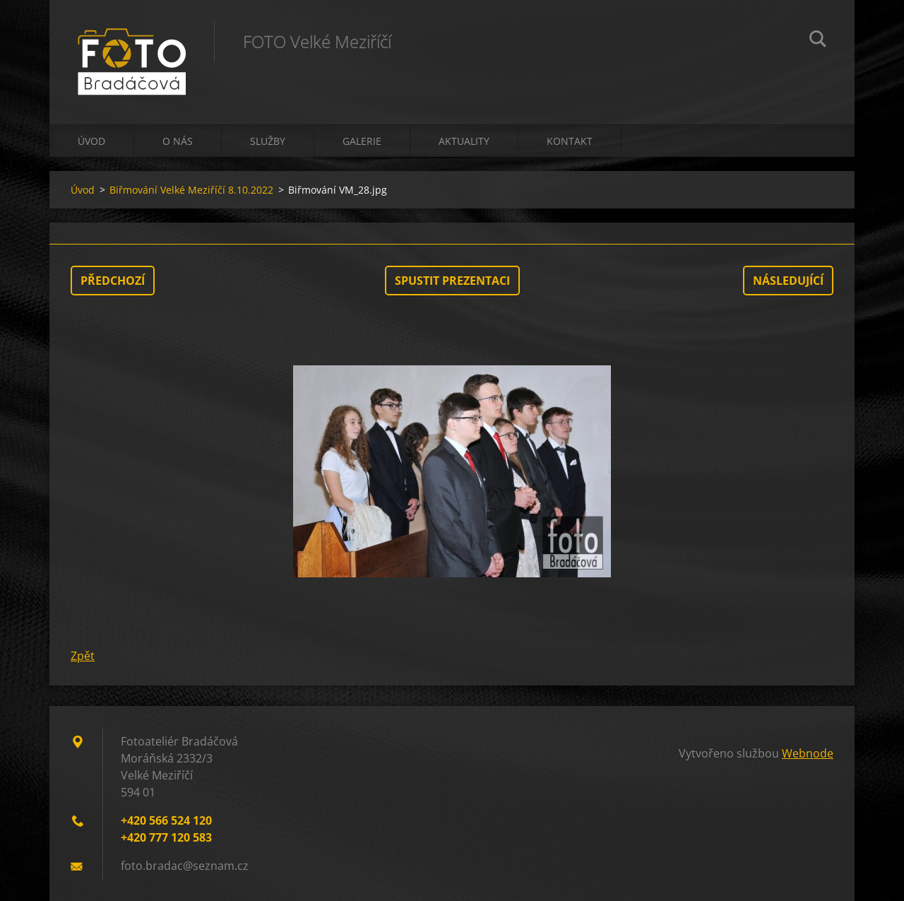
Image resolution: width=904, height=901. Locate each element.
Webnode (807, 753)
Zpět (83, 656)
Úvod (91, 141)
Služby (267, 141)
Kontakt (570, 141)
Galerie (362, 141)
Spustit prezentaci (452, 280)
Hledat (817, 41)
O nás (177, 141)
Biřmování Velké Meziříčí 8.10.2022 (191, 189)
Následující (788, 280)
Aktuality (464, 141)
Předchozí (113, 280)
